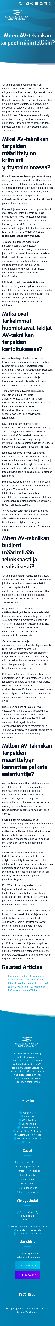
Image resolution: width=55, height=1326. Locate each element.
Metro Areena (27, 1183)
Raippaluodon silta (27, 1187)
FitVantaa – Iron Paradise (27, 1170)
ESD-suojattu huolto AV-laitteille (24, 990)
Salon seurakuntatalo (27, 1192)
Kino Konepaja (27, 1175)
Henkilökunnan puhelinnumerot (29, 1226)
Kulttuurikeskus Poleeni (27, 1162)
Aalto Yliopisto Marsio (27, 1166)
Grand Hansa (27, 1179)
